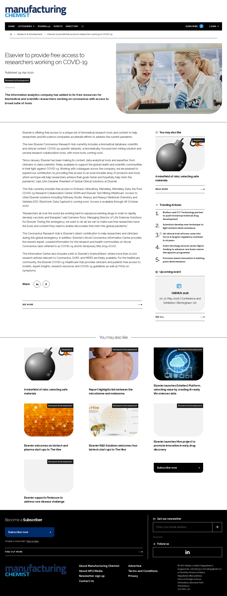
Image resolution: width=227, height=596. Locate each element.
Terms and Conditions (143, 571)
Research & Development (17, 80)
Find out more (13, 552)
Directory (72, 26)
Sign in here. (33, 541)
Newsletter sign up (92, 576)
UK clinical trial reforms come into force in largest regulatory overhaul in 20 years (183, 237)
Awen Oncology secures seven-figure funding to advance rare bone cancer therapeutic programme (183, 249)
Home (11, 26)
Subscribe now (167, 467)
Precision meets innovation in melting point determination (183, 260)
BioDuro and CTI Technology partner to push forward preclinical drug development (183, 216)
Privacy (133, 576)
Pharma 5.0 (44, 26)
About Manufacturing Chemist (99, 565)
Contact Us (86, 581)
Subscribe (194, 26)
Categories (25, 26)
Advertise (134, 565)
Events (58, 26)
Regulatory (199, 140)
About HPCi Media (91, 571)
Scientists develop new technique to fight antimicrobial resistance (183, 226)
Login (212, 26)
